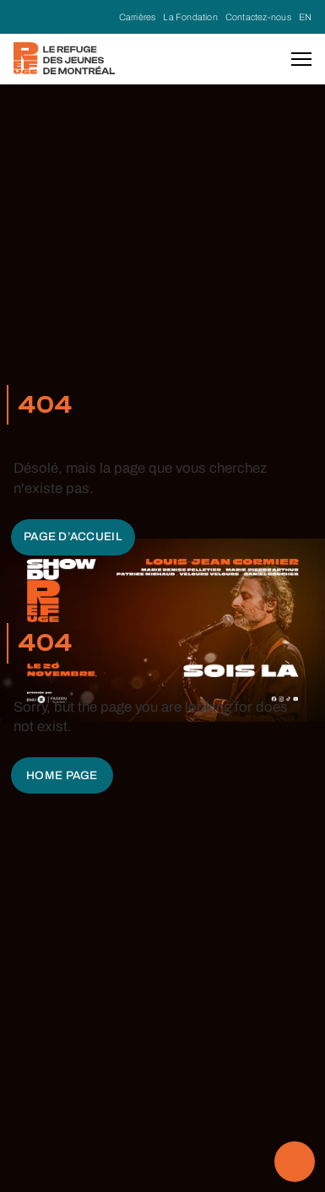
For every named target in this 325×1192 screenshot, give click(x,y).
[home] (64, 58)
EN (305, 17)
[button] (301, 59)
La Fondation (190, 17)
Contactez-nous (258, 17)
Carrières (137, 17)
